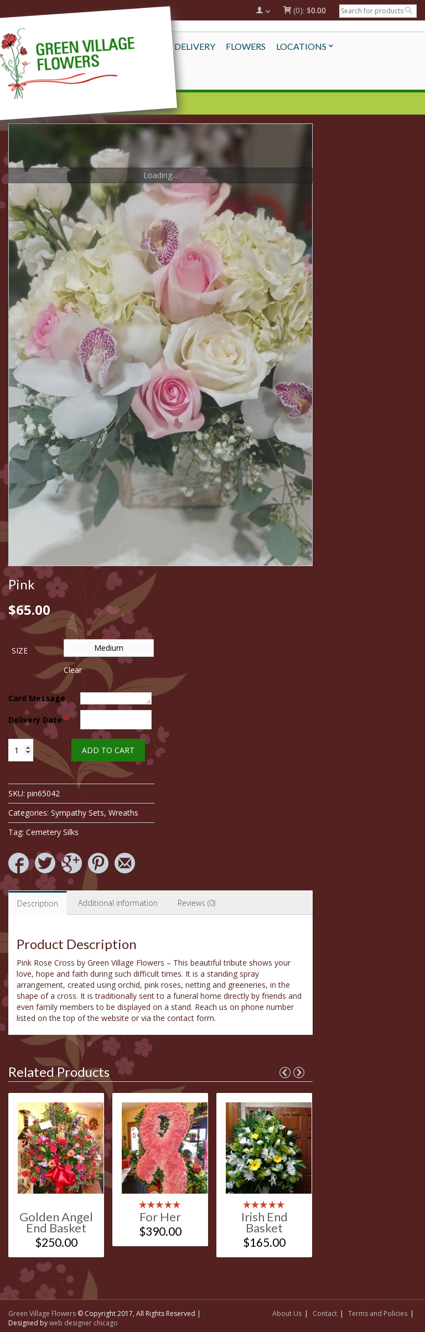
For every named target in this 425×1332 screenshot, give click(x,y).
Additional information (118, 903)
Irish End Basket (264, 1222)
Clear (73, 670)
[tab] (37, 903)
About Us (287, 1313)
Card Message (36, 698)
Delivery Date (38, 719)
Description (37, 903)
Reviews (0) (196, 903)
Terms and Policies (377, 1313)
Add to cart (108, 750)
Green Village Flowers (42, 1313)
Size (20, 650)
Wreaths (123, 812)
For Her (160, 1216)
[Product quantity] (20, 750)
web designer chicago (83, 1323)
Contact (325, 1313)
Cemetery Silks (52, 832)
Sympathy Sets (77, 812)
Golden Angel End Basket (56, 1222)
